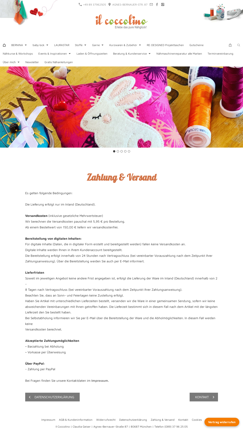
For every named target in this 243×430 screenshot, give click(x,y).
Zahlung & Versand (163, 419)
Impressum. (100, 380)
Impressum (48, 419)
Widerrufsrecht (105, 419)
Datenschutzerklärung (133, 419)
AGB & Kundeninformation (75, 419)
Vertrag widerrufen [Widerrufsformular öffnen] (222, 422)
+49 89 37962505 (92, 4)
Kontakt (183, 419)
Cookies (197, 419)
